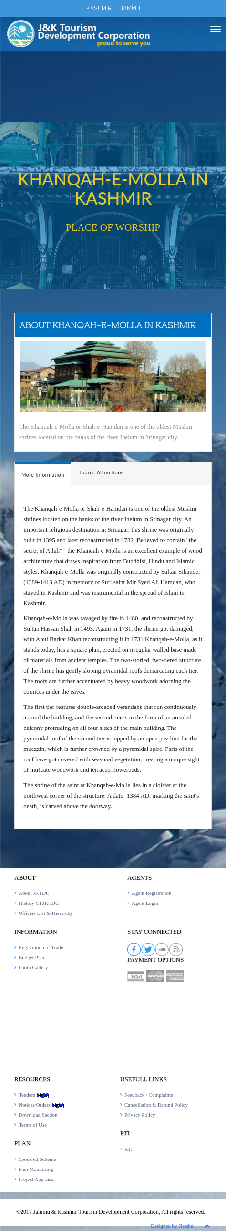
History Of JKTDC (39, 903)
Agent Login (145, 903)
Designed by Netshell (173, 1226)
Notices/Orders (42, 1105)
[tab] (43, 473)
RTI (128, 1149)
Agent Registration (151, 893)
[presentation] (43, 474)
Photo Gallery (33, 967)
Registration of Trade (41, 947)
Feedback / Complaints (148, 1095)
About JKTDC (34, 893)
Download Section (38, 1115)
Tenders (34, 1095)
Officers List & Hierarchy (46, 913)
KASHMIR (99, 8)
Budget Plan (31, 957)
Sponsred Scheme (37, 1159)
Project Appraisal (37, 1179)
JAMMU (130, 8)
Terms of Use (33, 1125)
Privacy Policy (139, 1115)
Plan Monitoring (36, 1169)
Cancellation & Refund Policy (156, 1105)
